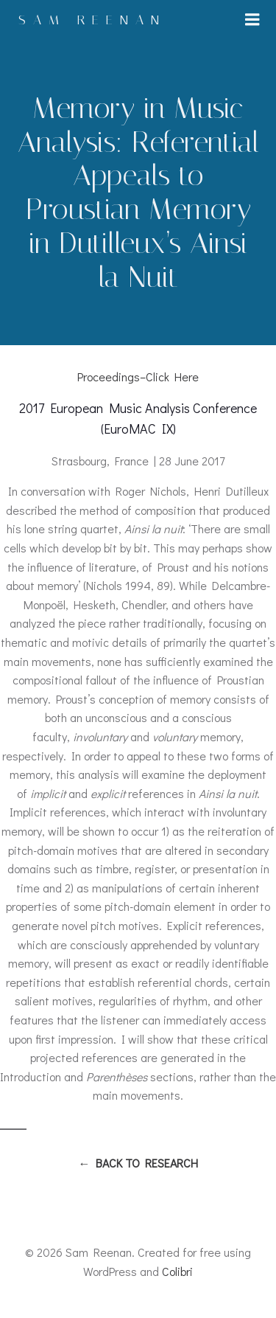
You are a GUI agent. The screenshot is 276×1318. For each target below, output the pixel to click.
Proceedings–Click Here (138, 376)
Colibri (177, 1271)
